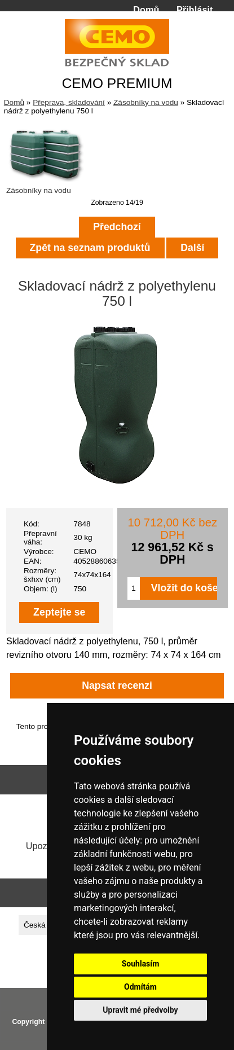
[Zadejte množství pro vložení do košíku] (133, 588)
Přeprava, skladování (69, 102)
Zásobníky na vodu (145, 102)
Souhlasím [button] (141, 963)
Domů (146, 10)
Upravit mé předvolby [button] (140, 1009)
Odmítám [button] (140, 986)
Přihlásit (194, 10)
